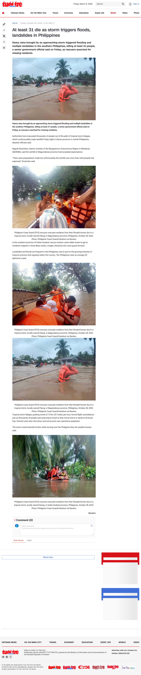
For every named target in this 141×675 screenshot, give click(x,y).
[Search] (110, 4)
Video (124, 13)
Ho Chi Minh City (38, 13)
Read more (48, 557)
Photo (136, 13)
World (113, 13)
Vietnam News (17, 13)
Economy (68, 13)
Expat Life (99, 13)
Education (84, 13)
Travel (55, 13)
